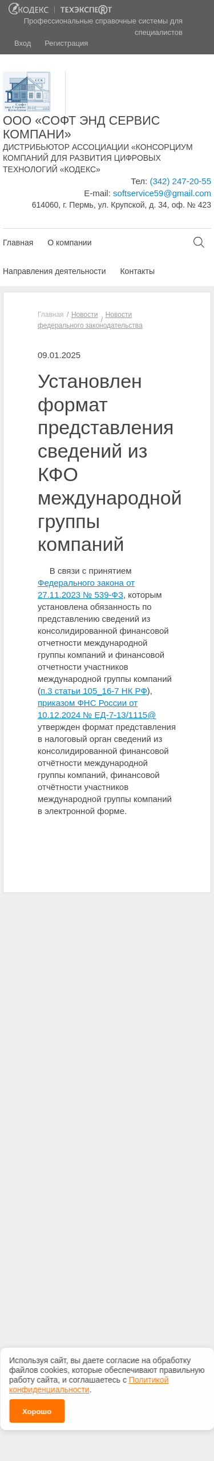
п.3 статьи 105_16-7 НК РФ (94, 691)
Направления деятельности (54, 271)
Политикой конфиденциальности (88, 1380)
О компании (69, 242)
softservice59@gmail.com (162, 193)
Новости (84, 315)
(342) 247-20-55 (180, 181)
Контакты (137, 271)
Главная (18, 242)
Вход (22, 43)
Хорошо (36, 1407)
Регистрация (66, 43)
